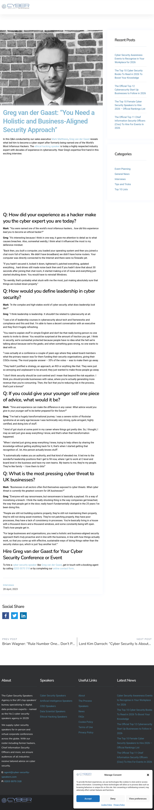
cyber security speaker (25, 564)
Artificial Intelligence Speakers (56, 700)
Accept (88, 798)
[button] (147, 774)
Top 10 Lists (121, 189)
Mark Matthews (59, 139)
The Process (85, 700)
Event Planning (123, 168)
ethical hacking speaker (47, 146)
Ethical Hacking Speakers (53, 716)
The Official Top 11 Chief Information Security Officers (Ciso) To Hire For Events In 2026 (134, 757)
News (82, 711)
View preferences (137, 798)
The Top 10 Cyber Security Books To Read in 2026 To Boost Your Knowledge (129, 74)
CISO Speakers (48, 706)
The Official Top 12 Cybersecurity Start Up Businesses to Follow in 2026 (130, 90)
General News (122, 174)
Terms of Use (86, 727)
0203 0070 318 (22, 568)
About (82, 695)
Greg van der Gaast (79, 139)
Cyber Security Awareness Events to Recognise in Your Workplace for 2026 (129, 59)
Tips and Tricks (123, 184)
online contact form (63, 568)
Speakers (83, 706)
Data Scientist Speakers (52, 711)
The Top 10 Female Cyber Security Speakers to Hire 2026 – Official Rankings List (130, 105)
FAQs (81, 716)
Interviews (8, 585)
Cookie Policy (106, 805)
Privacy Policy (119, 805)
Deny (113, 798)
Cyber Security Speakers (53, 695)
